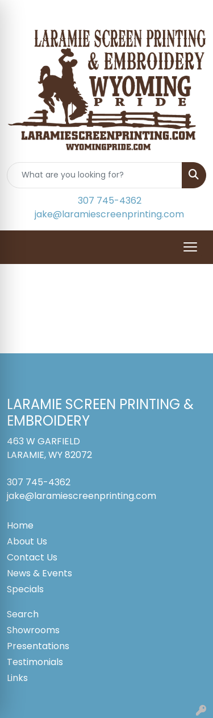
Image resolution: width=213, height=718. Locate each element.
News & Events (39, 573)
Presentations (38, 646)
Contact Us (32, 557)
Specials (25, 589)
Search (23, 614)
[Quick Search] (94, 175)
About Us (27, 541)
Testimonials (35, 662)
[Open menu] (190, 247)
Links (17, 677)
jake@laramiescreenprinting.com (109, 214)
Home (20, 525)
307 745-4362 (109, 200)
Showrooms (33, 630)
